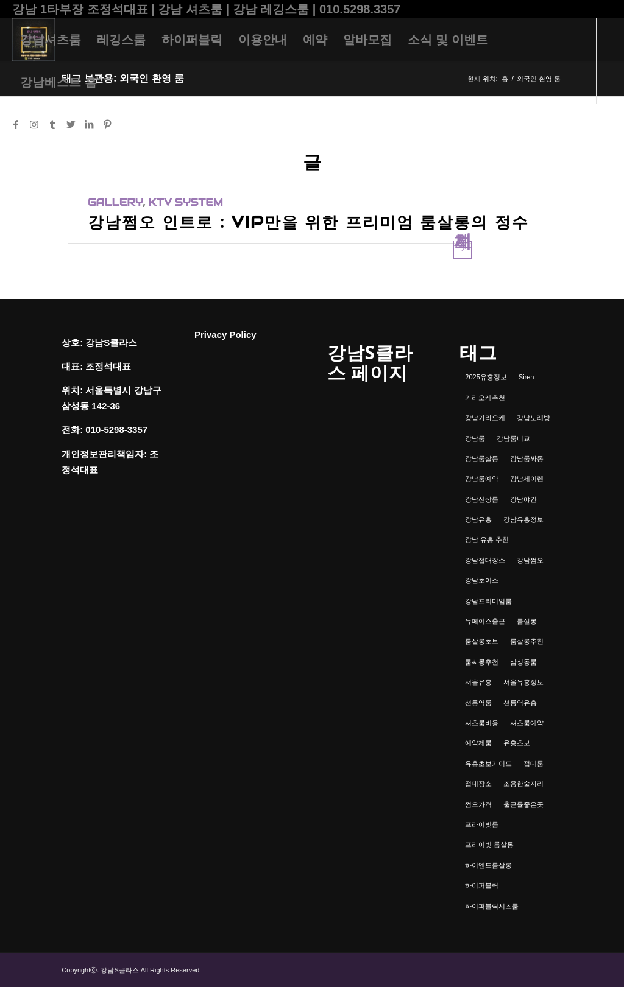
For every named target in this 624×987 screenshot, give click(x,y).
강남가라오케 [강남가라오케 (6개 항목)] (485, 417)
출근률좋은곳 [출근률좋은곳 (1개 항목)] (523, 804)
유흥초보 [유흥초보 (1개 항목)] (516, 742)
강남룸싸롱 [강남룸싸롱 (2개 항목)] (527, 458)
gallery (115, 202)
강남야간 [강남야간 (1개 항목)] (523, 499)
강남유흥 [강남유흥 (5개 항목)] (478, 519)
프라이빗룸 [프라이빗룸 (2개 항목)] (481, 824)
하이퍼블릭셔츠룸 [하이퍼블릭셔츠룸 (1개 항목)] (492, 906)
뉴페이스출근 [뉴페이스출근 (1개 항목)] (485, 621)
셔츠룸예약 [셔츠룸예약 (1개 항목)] (527, 722)
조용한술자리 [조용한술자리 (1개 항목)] (523, 783)
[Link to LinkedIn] (89, 124)
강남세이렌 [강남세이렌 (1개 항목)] (527, 478)
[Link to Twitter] (71, 124)
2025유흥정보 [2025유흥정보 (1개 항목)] (485, 377)
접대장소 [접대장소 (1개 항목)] (478, 783)
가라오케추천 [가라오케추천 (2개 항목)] (485, 397)
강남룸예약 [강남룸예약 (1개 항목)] (481, 478)
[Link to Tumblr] (52, 124)
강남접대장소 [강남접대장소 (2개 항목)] (485, 560)
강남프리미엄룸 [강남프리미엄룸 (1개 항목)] (488, 601)
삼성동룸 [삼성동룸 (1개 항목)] (523, 662)
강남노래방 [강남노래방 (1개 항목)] (533, 417)
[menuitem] (50, 39)
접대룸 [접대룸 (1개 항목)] (533, 763)
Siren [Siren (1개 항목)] (526, 377)
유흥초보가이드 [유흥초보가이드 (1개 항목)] (488, 763)
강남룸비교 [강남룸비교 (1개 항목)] (513, 438)
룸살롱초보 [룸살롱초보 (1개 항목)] (481, 641)
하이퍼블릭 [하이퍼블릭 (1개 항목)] (481, 885)
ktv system (185, 202)
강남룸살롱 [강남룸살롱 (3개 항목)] (481, 458)
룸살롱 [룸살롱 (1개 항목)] (527, 621)
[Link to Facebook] (16, 124)
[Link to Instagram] (34, 124)
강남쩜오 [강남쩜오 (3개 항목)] (530, 560)
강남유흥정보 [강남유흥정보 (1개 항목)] (523, 519)
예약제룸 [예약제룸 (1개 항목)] (478, 742)
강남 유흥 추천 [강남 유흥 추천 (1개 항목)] (487, 539)
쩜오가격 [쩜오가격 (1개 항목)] (478, 804)
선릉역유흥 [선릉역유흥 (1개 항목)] (520, 702)
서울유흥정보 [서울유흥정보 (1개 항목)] (523, 682)
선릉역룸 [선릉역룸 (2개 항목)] (478, 702)
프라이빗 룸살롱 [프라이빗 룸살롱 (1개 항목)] (489, 844)
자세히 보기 (463, 249)
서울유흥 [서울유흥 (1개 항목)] (478, 682)
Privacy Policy (225, 334)
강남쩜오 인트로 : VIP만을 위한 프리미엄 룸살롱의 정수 (308, 222)
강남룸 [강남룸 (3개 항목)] (475, 438)
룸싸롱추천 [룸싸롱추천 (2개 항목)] (481, 662)
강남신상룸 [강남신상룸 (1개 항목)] (481, 499)
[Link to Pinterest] (107, 124)
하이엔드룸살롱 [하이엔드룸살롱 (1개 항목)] (488, 865)
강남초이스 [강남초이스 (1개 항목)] (481, 580)
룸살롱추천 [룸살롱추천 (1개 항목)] (527, 641)
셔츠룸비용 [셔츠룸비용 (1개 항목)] (481, 722)
